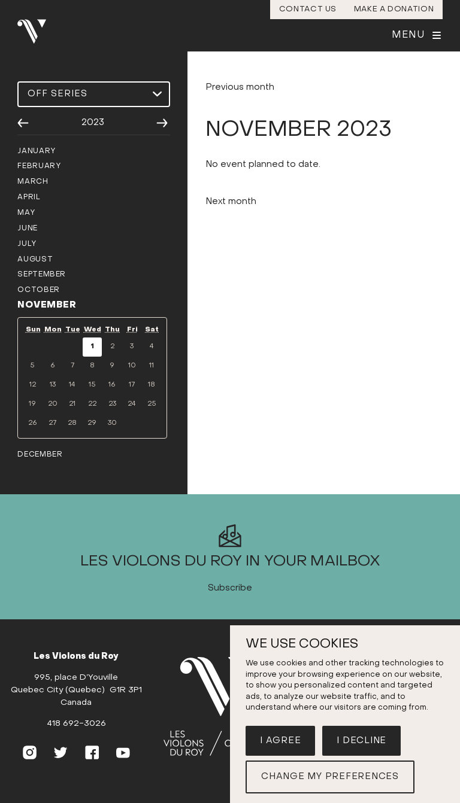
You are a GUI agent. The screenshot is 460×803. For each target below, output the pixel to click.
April (28, 197)
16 (112, 385)
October (38, 290)
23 (112, 404)
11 (151, 366)
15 (92, 385)
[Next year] (162, 123)
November (46, 305)
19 (32, 404)
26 (32, 423)
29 (91, 423)
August (35, 259)
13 (53, 385)
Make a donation (394, 9)
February (38, 166)
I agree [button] (280, 741)
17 (132, 385)
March (32, 181)
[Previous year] (23, 123)
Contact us (308, 9)
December (39, 454)
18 (151, 385)
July (26, 244)
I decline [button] (361, 741)
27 (52, 423)
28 (72, 423)
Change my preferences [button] (330, 776)
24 (132, 404)
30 (112, 423)
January (36, 151)
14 (72, 385)
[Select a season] (93, 94)
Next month (230, 221)
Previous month (239, 107)
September (41, 274)
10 (132, 366)
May (26, 213)
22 (92, 404)
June (27, 228)
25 (151, 404)
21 (72, 404)
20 (53, 404)
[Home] (223, 727)
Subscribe (230, 608)
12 (32, 385)
